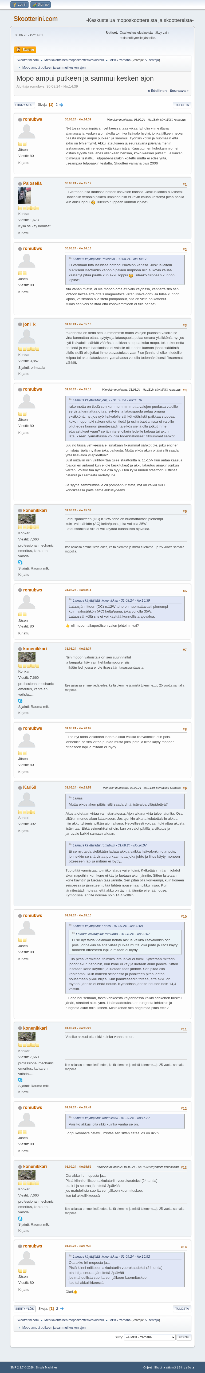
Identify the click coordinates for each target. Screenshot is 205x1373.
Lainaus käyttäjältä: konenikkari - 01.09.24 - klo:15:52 (111, 1256)
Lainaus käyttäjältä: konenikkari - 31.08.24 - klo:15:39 (111, 600)
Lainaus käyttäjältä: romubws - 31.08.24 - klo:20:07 (110, 845)
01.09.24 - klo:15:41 (78, 1107)
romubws (32, 119)
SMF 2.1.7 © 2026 (22, 1367)
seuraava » (179, 91)
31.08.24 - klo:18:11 (78, 589)
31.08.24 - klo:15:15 (78, 389)
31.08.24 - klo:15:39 (78, 510)
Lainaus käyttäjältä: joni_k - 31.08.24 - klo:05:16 (107, 400)
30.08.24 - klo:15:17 (78, 183)
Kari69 (29, 787)
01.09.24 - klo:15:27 (78, 1028)
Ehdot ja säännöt (165, 1367)
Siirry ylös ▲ (187, 1367)
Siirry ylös (24, 1308)
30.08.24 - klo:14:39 (78, 119)
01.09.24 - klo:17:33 (78, 1246)
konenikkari (35, 510)
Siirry (118, 1337)
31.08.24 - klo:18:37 (78, 648)
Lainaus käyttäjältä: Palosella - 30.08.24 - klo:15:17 (110, 259)
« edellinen (157, 91)
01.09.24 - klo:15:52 (78, 1166)
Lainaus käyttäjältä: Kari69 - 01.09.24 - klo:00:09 (108, 926)
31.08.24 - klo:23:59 (78, 787)
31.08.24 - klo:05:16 (78, 324)
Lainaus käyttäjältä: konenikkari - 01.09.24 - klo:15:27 (111, 1118)
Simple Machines (46, 1367)
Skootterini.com (35, 18)
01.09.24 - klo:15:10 (78, 915)
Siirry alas (24, 105)
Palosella (32, 183)
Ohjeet (147, 1367)
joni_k (29, 324)
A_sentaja (152, 60)
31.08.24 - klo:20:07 (78, 728)
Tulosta (182, 105)
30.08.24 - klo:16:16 (78, 248)
